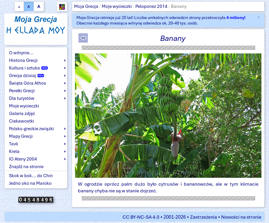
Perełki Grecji (22, 91)
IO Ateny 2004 (23, 159)
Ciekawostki (21, 121)
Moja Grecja (86, 6)
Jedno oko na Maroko (30, 183)
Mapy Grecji (21, 136)
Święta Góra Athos (27, 83)
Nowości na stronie (241, 217)
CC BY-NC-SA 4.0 (141, 217)
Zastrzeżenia (203, 217)
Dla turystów (21, 98)
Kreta (14, 151)
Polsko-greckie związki (31, 129)
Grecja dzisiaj (26, 76)
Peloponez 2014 (151, 6)
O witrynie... (21, 53)
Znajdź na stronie (26, 167)
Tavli (13, 144)
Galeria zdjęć (22, 113)
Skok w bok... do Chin (31, 176)
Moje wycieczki (117, 6)
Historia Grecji (23, 60)
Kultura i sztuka (28, 68)
